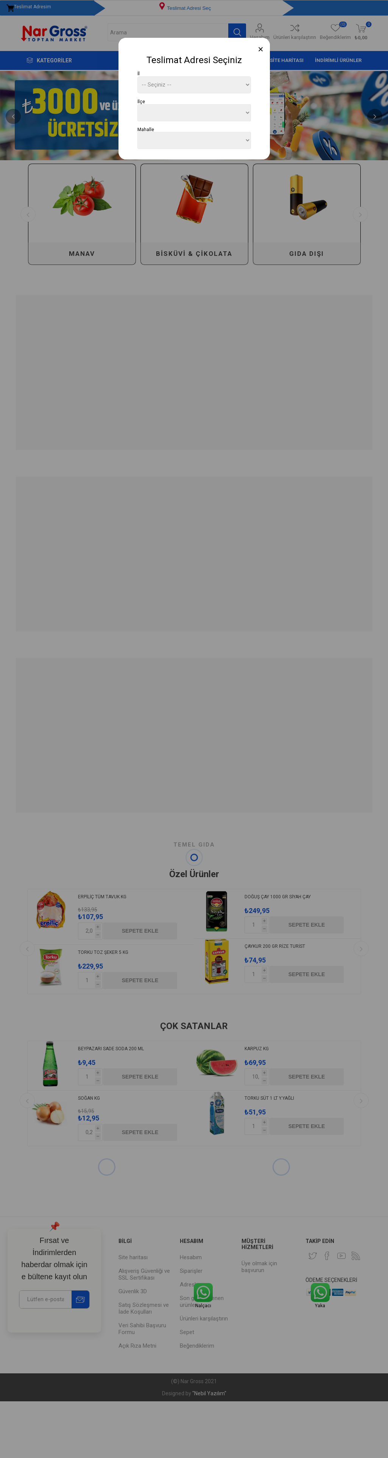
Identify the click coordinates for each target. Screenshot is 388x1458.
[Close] (261, 49)
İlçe (141, 101)
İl (138, 73)
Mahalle (145, 129)
